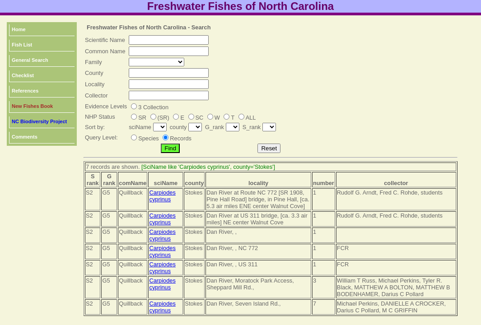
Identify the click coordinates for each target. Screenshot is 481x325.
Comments (24, 136)
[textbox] (169, 40)
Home (19, 29)
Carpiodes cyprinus (162, 196)
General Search (30, 60)
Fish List (22, 44)
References (25, 90)
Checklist (23, 75)
